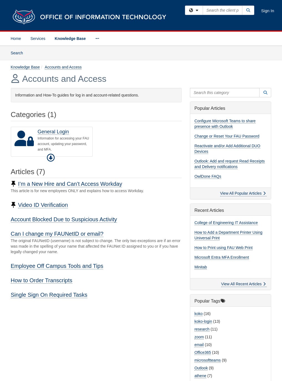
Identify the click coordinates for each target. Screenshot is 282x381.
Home (16, 38)
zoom (199, 337)
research (201, 329)
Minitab (200, 267)
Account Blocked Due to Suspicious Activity (64, 219)
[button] (51, 158)
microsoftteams (207, 360)
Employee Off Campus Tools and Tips (57, 266)
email (199, 344)
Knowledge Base (70, 38)
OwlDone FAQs (207, 176)
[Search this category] (225, 92)
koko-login (203, 321)
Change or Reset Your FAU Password (226, 136)
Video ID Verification (43, 205)
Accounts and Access (63, 67)
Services (38, 38)
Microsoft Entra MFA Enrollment (221, 257)
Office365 (202, 352)
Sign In (267, 10)
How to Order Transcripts (41, 280)
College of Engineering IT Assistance (226, 222)
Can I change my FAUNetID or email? (57, 234)
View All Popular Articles (243, 193)
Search (19, 52)
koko (198, 313)
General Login (53, 131)
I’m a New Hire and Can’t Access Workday (70, 184)
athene (200, 376)
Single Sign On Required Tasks (49, 295)
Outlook (201, 368)
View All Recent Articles (243, 284)
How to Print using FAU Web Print (223, 247)
